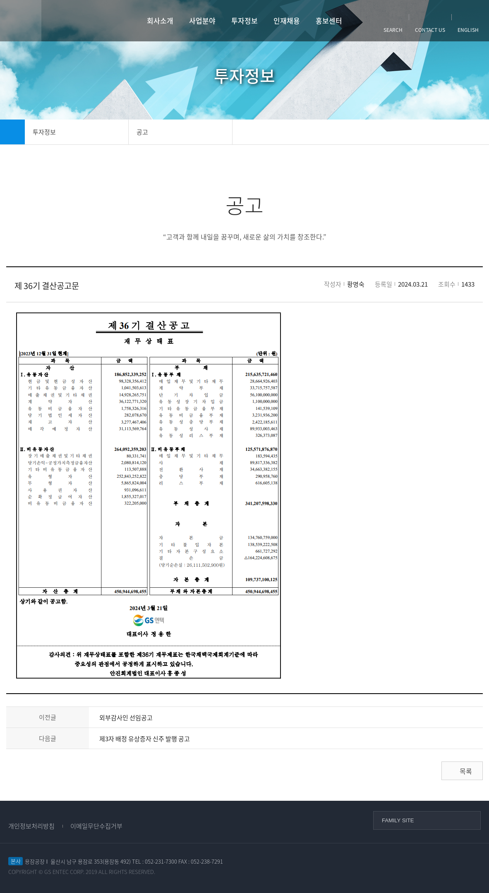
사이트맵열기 (20, 20)
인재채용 (286, 20)
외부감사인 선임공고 (126, 717)
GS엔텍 (74, 21)
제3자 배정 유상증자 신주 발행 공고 (144, 738)
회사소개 (160, 20)
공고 (142, 131)
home (12, 132)
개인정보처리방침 (31, 826)
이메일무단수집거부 (96, 826)
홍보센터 (329, 20)
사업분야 (202, 20)
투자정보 (244, 20)
